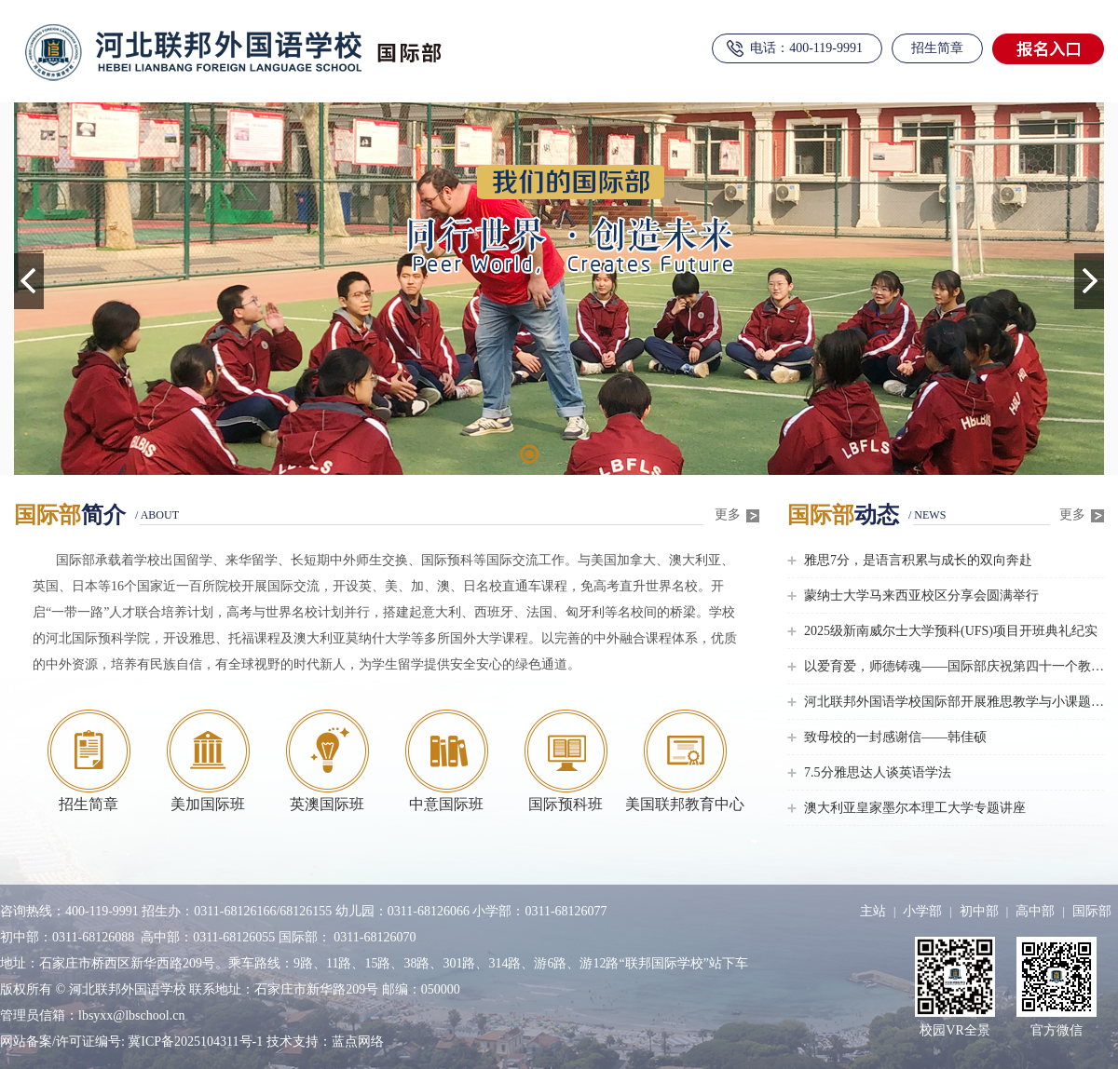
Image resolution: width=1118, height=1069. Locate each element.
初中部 (979, 911)
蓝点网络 (358, 1042)
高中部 (1035, 911)
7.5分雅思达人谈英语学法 (877, 772)
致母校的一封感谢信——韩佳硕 (895, 737)
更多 (737, 514)
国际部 (1091, 911)
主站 (873, 911)
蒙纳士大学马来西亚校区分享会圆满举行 (921, 595)
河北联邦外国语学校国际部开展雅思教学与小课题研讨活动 (954, 702)
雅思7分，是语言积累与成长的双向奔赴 (918, 560)
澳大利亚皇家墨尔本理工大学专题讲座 (915, 808)
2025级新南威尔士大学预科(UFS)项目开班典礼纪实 (951, 631)
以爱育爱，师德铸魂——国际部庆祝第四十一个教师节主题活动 (954, 666)
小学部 (922, 911)
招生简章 (937, 48)
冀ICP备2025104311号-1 (197, 1042)
